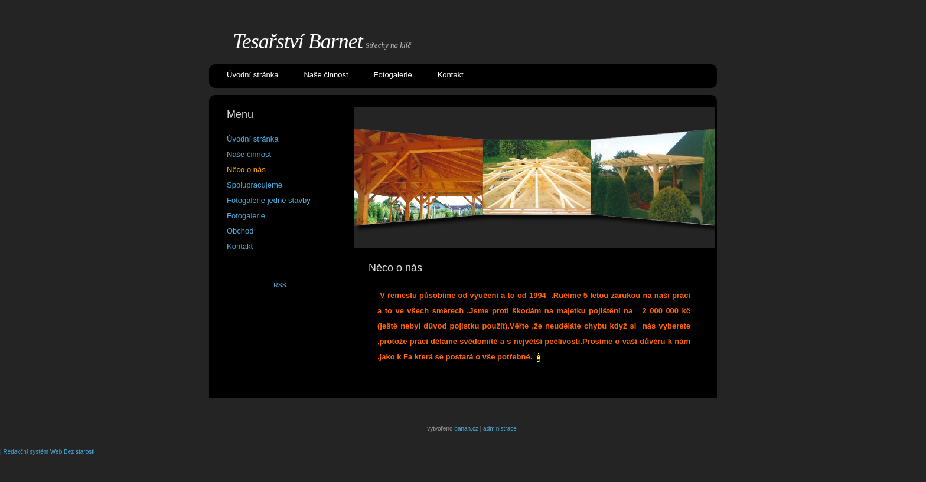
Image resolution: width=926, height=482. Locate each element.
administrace (500, 428)
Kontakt (451, 74)
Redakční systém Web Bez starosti (48, 451)
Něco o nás (246, 169)
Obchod (240, 231)
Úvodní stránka (252, 74)
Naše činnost (326, 74)
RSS (279, 285)
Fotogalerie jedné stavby (269, 200)
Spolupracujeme (254, 185)
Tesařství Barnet (298, 41)
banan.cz (466, 428)
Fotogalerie (393, 74)
